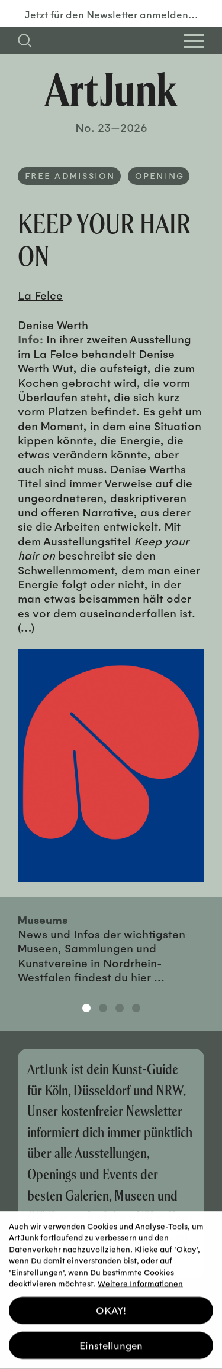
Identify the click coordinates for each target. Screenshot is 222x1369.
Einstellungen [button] (111, 1338)
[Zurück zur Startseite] (111, 89)
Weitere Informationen (140, 1276)
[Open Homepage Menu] (194, 41)
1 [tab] (86, 1008)
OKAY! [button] (111, 1303)
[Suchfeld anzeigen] (25, 41)
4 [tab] (136, 1008)
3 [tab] (119, 1008)
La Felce (40, 295)
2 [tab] (103, 1008)
